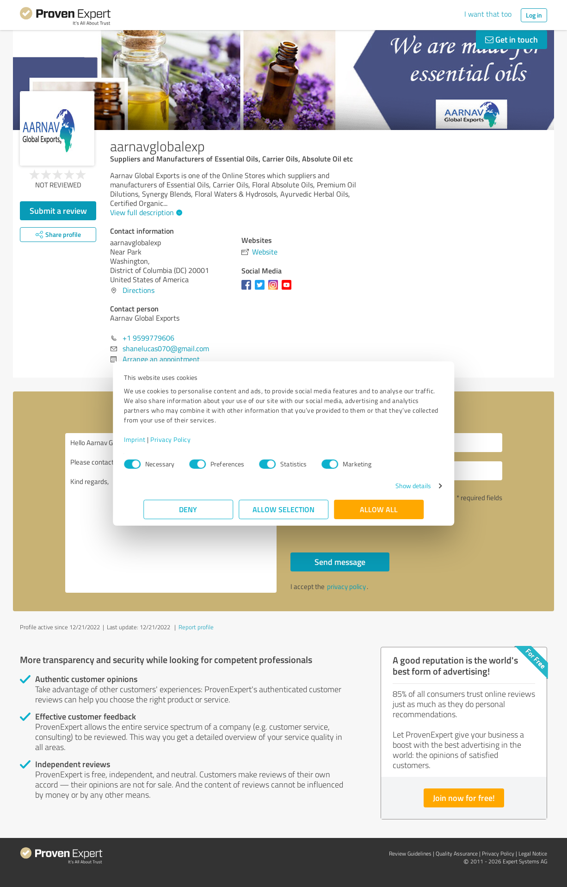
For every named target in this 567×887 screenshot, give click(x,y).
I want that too (488, 14)
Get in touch (511, 39)
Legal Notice (532, 853)
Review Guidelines (410, 853)
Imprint (154, 439)
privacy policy (346, 586)
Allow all (379, 509)
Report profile (196, 627)
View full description (145, 212)
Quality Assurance (457, 853)
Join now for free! (464, 798)
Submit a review (58, 211)
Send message (339, 562)
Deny (188, 509)
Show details (394, 485)
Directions (138, 290)
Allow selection (283, 509)
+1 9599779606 (148, 338)
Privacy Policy (190, 439)
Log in (534, 15)
